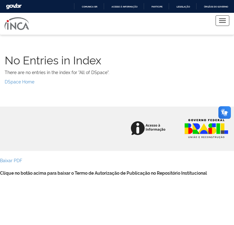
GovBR (14, 6)
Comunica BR (89, 6)
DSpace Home (19, 81)
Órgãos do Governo (216, 6)
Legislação (183, 6)
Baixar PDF (11, 160)
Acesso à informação (124, 6)
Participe (157, 6)
